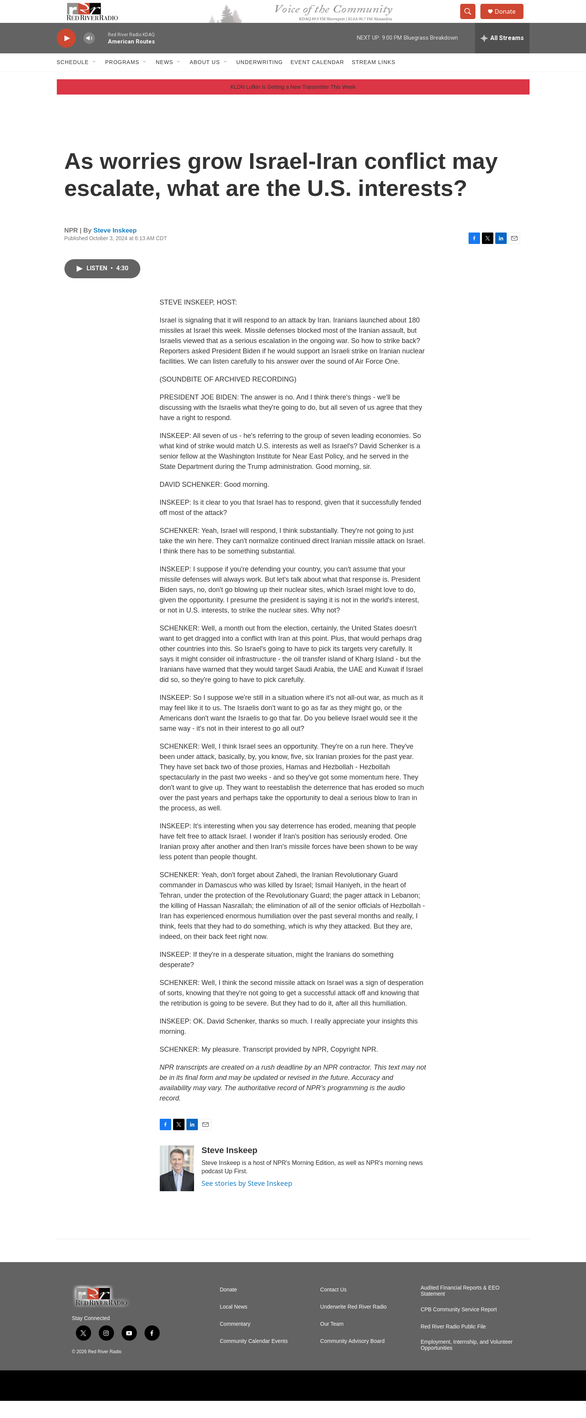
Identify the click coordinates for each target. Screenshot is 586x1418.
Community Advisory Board (352, 1358)
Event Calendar (317, 79)
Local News (233, 1324)
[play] (66, 55)
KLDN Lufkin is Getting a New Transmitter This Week (293, 104)
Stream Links (374, 79)
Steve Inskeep (114, 247)
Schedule (73, 79)
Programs (122, 79)
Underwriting (259, 79)
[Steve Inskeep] (177, 1185)
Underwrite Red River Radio (353, 1324)
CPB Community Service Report (459, 1327)
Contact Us (333, 1307)
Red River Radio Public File (453, 1344)
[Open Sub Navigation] (95, 79)
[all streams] (502, 55)
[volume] (89, 55)
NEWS (164, 79)
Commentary (235, 1341)
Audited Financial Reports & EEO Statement (460, 1308)
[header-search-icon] (471, 20)
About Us (204, 79)
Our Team (332, 1341)
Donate (510, 20)
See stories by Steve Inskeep (247, 1200)
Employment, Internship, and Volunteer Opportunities (466, 1362)
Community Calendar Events (254, 1358)
